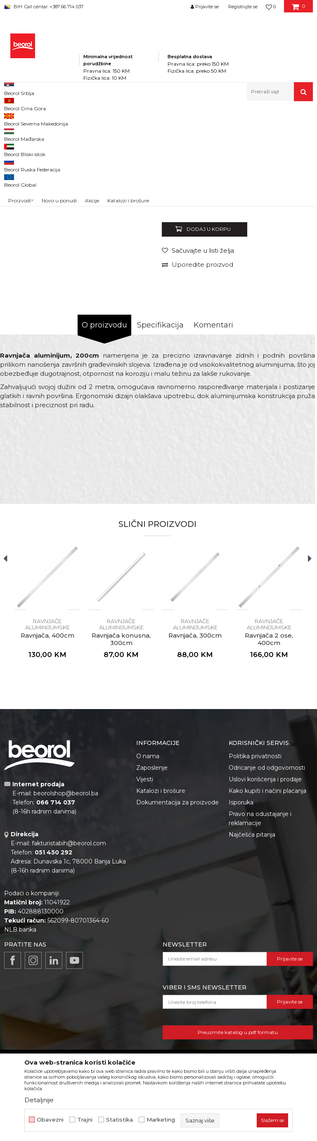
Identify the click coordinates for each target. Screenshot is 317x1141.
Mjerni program (122, 119)
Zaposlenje (152, 881)
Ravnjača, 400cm (47, 749)
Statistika (119, 1120)
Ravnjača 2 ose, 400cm (269, 752)
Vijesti (144, 893)
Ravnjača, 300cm (195, 749)
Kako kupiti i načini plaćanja (267, 904)
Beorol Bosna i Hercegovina (36, 119)
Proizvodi (86, 119)
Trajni (84, 1120)
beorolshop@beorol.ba (65, 907)
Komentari (213, 438)
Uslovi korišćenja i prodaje (265, 893)
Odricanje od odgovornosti (267, 881)
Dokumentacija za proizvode (177, 916)
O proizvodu (104, 438)
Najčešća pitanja (252, 948)
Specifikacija (160, 438)
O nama (147, 869)
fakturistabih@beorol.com (69, 957)
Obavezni (50, 1120)
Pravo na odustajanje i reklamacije (260, 932)
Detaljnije (39, 1100)
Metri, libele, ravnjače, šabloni (182, 119)
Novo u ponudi (59, 93)
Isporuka (241, 916)
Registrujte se (243, 6)
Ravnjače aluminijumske (252, 119)
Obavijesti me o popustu (277, 290)
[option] (23, 184)
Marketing (161, 1120)
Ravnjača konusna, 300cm (121, 752)
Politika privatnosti (255, 869)
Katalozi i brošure (160, 904)
